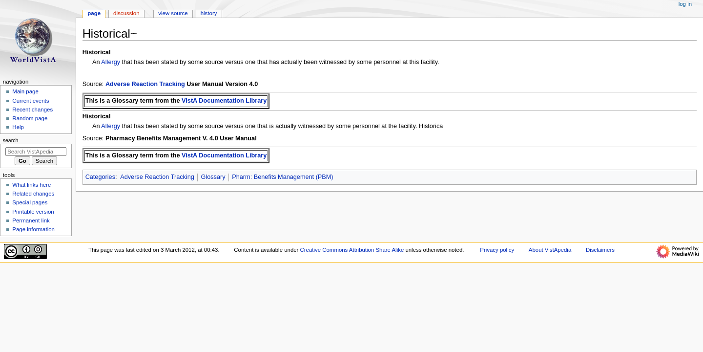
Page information (33, 229)
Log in (685, 4)
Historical (97, 52)
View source (172, 13)
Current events (30, 101)
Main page (25, 91)
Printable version (33, 212)
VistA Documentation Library (224, 100)
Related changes (33, 194)
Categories (100, 177)
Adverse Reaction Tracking (145, 84)
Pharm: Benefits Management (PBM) (282, 177)
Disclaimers (600, 250)
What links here (31, 185)
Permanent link (30, 220)
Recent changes (32, 109)
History (209, 13)
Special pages (29, 202)
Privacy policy (497, 250)
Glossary (213, 177)
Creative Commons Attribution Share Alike (352, 250)
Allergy (110, 62)
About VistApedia (550, 250)
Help (18, 127)
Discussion (126, 13)
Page (94, 13)
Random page (29, 118)
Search (11, 140)
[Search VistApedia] (35, 151)
